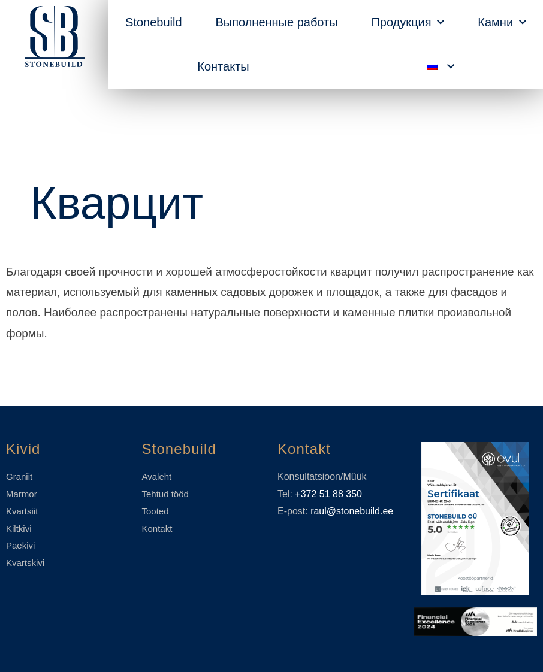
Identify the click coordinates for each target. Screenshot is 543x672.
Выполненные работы (276, 22)
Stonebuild (153, 22)
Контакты (223, 66)
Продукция (407, 22)
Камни (502, 22)
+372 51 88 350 (328, 494)
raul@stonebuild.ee (351, 511)
